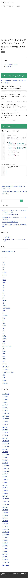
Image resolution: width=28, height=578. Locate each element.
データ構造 (6, 369)
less (4, 318)
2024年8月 (5, 399)
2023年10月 (5, 418)
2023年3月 (5, 432)
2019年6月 (5, 512)
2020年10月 (5, 471)
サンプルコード (9, 66)
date (4, 282)
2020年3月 (5, 490)
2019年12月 (5, 499)
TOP (7, 6)
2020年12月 (5, 465)
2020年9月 (5, 474)
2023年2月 (5, 435)
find (4, 295)
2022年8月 (5, 449)
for (3, 298)
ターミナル (6, 366)
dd (3, 285)
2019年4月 (5, 518)
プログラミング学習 (8, 372)
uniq (4, 356)
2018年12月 (5, 529)
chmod (4, 272)
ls (3, 320)
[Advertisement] (14, 23)
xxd (3, 361)
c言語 (3, 52)
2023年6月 (5, 427)
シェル (4, 364)
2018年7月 (5, 543)
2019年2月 (5, 523)
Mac (4, 323)
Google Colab (6, 308)
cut (3, 277)
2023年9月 (5, 421)
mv (3, 328)
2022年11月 (5, 443)
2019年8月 (5, 510)
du (3, 290)
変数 (4, 377)
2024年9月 (5, 396)
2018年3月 (5, 554)
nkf (3, 330)
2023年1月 (5, 438)
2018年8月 (5, 540)
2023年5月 (5, 430)
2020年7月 (5, 479)
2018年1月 (5, 559)
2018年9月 (5, 537)
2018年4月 (5, 551)
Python (4, 338)
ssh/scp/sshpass (7, 346)
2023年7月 (5, 424)
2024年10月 (5, 394)
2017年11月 (5, 565)
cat (3, 269)
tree (4, 353)
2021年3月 (5, 460)
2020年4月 (5, 487)
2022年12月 (5, 441)
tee (3, 348)
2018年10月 (5, 534)
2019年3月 (5, 521)
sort (4, 343)
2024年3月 (5, 407)
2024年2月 (5, 410)
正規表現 (5, 383)
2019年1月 (5, 526)
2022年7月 (5, 452)
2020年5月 (5, 485)
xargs (4, 358)
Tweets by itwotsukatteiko (8, 251)
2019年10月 (5, 504)
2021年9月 (5, 457)
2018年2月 (5, 556)
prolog (4, 336)
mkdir (4, 325)
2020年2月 (5, 493)
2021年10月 (5, 454)
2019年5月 (5, 515)
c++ (4, 267)
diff (3, 287)
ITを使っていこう (8, 2)
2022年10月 (5, 446)
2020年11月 (5, 468)
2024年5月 (5, 405)
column (4, 274)
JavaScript (5, 315)
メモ (4, 375)
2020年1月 (5, 496)
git (3, 303)
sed (4, 341)
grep (4, 310)
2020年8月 (5, 476)
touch (4, 351)
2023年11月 (5, 416)
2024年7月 (5, 402)
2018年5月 (5, 548)
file (3, 292)
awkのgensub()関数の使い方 (10, 222)
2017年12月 (5, 562)
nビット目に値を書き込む (12, 64)
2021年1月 (5, 463)
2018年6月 (5, 545)
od (3, 333)
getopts (4, 300)
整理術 (4, 380)
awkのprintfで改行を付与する (10, 214)
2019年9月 (5, 507)
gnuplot (5, 305)
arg (3, 262)
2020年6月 (5, 482)
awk (4, 264)
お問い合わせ (8, 237)
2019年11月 (5, 501)
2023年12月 (5, 413)
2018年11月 (5, 532)
